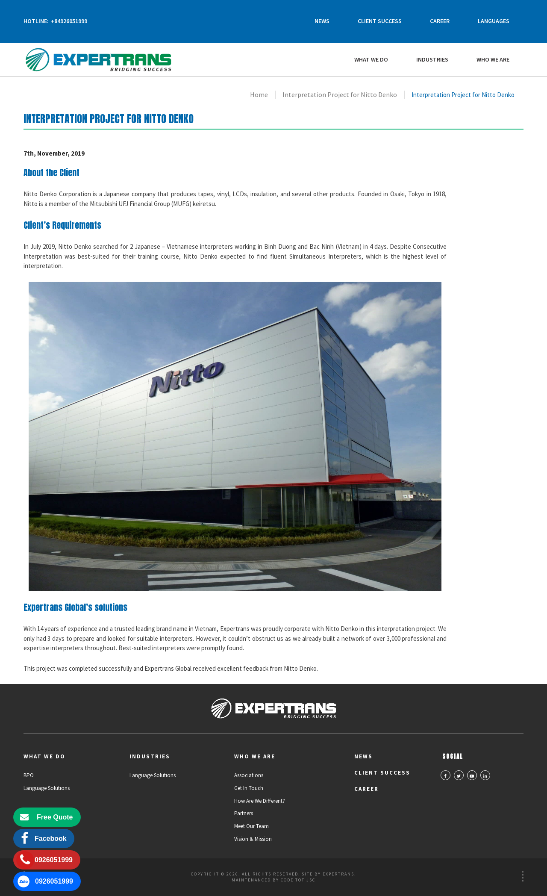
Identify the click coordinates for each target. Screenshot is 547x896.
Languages (493, 21)
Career (440, 21)
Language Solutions (47, 788)
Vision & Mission (253, 839)
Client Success (380, 21)
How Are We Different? (259, 801)
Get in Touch (248, 788)
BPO (29, 775)
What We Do (371, 59)
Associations (248, 775)
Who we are (492, 59)
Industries (432, 59)
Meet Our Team (251, 826)
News (322, 21)
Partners (243, 813)
